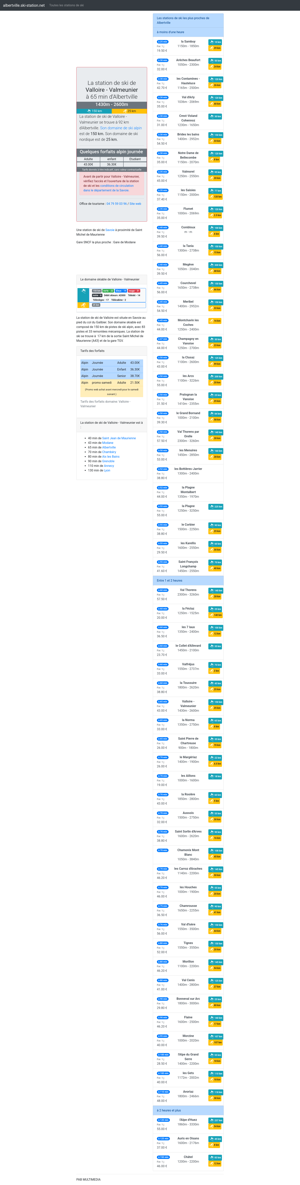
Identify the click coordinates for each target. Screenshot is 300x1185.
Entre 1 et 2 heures (169, 580)
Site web (135, 204)
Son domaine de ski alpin (121, 128)
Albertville (109, 447)
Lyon (107, 470)
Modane (107, 443)
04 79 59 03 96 (117, 204)
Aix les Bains (111, 456)
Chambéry (109, 452)
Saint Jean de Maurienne (119, 438)
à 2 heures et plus (169, 1110)
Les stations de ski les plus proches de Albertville (183, 20)
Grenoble (108, 461)
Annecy (109, 466)
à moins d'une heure (170, 32)
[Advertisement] (111, 40)
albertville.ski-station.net (24, 5)
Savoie (109, 230)
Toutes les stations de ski (66, 5)
